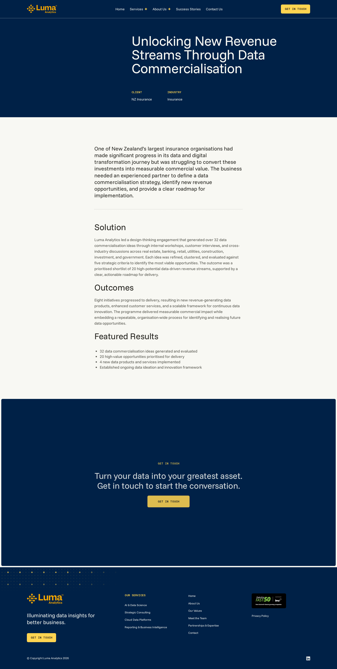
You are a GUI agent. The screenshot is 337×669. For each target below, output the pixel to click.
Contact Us (214, 9)
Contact (193, 632)
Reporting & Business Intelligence (146, 627)
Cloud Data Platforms (138, 619)
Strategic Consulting (137, 612)
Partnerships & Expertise (203, 625)
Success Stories (188, 9)
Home (120, 9)
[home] (42, 9)
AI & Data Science (136, 605)
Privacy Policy (260, 615)
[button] (138, 9)
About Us (194, 603)
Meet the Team (197, 618)
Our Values (195, 610)
